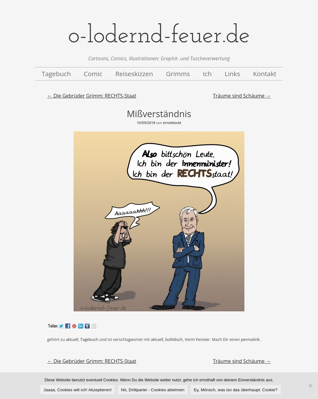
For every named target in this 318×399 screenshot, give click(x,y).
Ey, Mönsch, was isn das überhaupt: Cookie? (236, 390)
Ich (207, 73)
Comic (93, 73)
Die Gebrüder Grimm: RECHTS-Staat (91, 95)
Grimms (178, 73)
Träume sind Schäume (242, 95)
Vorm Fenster (197, 339)
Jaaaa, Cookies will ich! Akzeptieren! (77, 390)
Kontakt (264, 73)
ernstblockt (172, 122)
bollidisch (174, 339)
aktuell (72, 339)
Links (232, 73)
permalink (250, 339)
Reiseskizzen (134, 73)
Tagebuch (56, 73)
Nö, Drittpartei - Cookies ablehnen (152, 390)
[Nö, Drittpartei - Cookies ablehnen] (310, 386)
